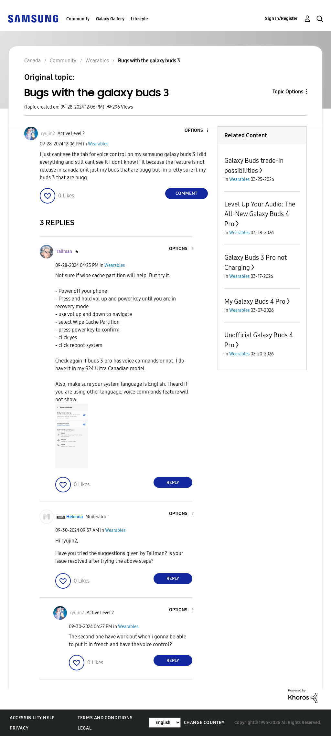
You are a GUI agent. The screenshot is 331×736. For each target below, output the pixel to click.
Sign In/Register (281, 18)
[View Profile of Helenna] (74, 517)
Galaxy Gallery (110, 19)
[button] (196, 131)
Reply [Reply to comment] (172, 482)
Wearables (98, 144)
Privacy (19, 728)
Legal (84, 728)
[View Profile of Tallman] (64, 251)
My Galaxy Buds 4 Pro (254, 301)
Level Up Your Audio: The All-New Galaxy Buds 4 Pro (259, 214)
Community (78, 19)
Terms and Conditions (105, 717)
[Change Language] (165, 723)
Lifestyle (139, 19)
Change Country (204, 722)
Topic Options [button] (287, 92)
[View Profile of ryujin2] (48, 133)
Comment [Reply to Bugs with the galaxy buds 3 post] (186, 193)
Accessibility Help (32, 717)
